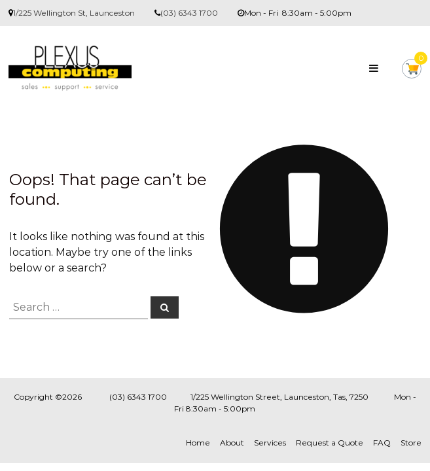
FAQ (382, 442)
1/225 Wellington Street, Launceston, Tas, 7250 (279, 397)
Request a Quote (329, 442)
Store (411, 442)
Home (198, 442)
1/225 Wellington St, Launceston (74, 13)
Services (270, 442)
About (232, 442)
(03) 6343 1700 (189, 13)
